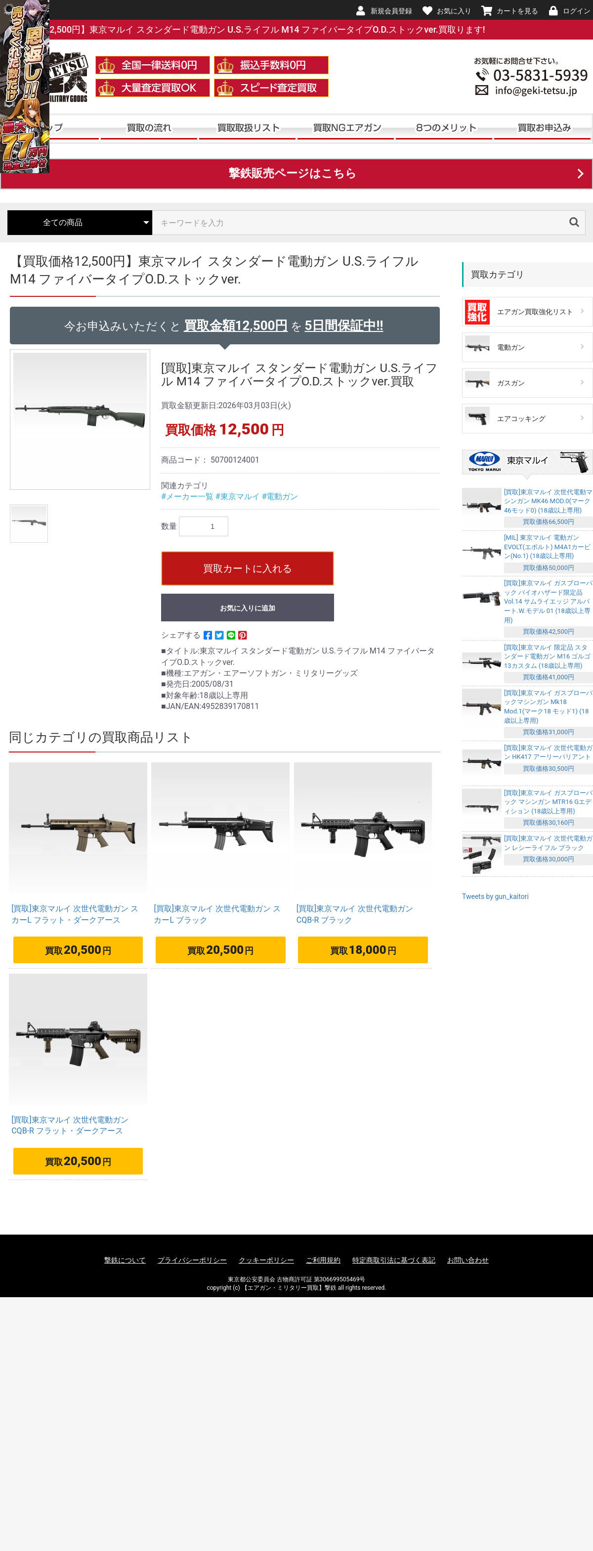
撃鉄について (125, 1260)
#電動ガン (280, 496)
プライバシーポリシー (192, 1260)
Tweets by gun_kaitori (495, 896)
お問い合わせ (468, 1260)
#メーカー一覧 (188, 496)
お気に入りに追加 (247, 608)
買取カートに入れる (247, 568)
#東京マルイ (238, 496)
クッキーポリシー (266, 1260)
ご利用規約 (323, 1260)
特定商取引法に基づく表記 (393, 1260)
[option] (81, 419)
